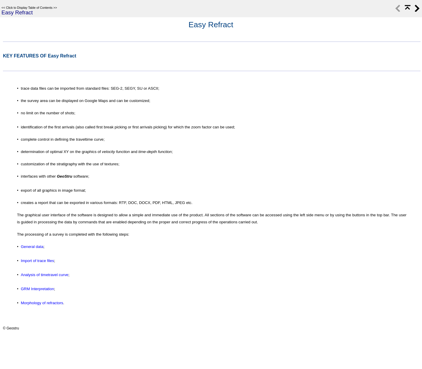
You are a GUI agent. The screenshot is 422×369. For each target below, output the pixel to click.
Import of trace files (37, 261)
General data (32, 246)
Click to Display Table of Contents (29, 7)
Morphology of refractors (42, 303)
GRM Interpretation (37, 289)
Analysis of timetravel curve (44, 275)
